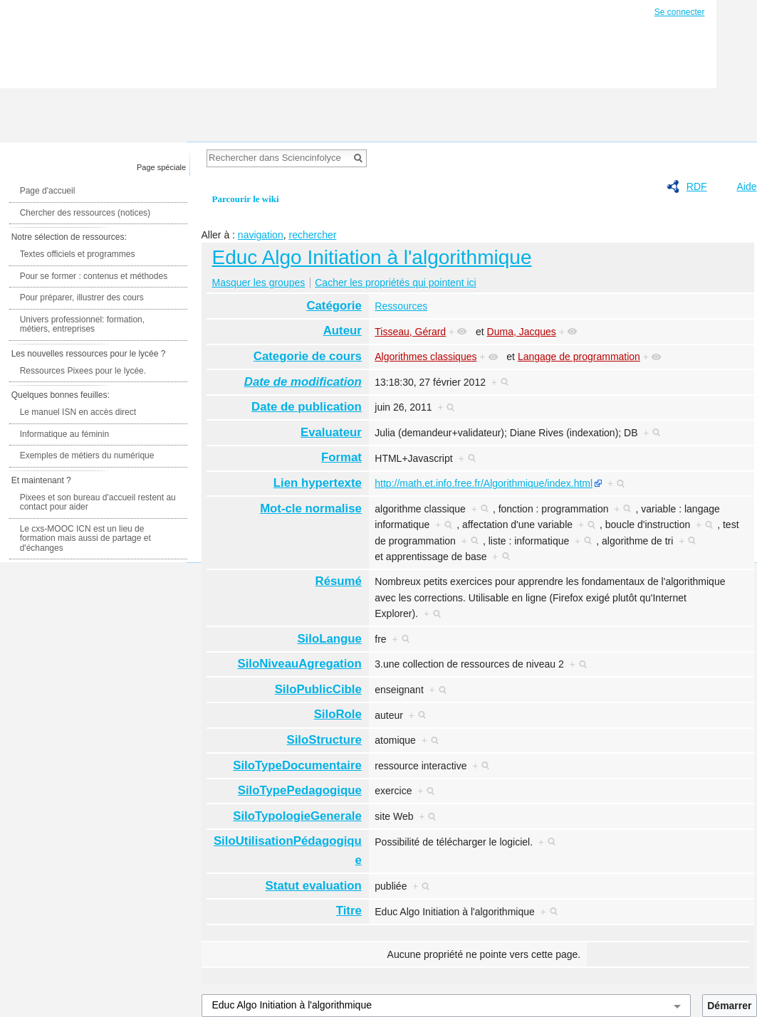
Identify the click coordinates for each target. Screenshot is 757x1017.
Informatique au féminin (64, 434)
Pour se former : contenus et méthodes (93, 276)
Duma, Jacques (521, 331)
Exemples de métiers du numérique (87, 455)
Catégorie (333, 305)
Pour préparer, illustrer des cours (82, 297)
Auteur (342, 330)
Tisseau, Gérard (410, 331)
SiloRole (338, 714)
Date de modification (303, 382)
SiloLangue (329, 638)
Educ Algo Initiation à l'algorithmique (372, 257)
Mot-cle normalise (311, 508)
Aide (746, 186)
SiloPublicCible (318, 689)
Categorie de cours (308, 356)
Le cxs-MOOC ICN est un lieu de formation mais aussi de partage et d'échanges (85, 538)
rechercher (312, 235)
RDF (696, 186)
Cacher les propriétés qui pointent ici (395, 282)
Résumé (338, 581)
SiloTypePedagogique (300, 790)
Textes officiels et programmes (77, 254)
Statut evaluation (314, 885)
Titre (349, 910)
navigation (260, 235)
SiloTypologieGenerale (297, 816)
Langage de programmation (579, 356)
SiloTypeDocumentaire (297, 765)
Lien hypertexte (317, 483)
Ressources (401, 306)
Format (341, 457)
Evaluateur (331, 432)
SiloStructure (323, 740)
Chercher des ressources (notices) (85, 213)
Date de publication (306, 406)
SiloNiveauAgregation (299, 663)
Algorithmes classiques (425, 356)
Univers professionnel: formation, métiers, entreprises (82, 324)
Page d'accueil (47, 191)
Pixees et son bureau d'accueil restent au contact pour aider (98, 502)
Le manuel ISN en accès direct (78, 412)
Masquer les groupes (259, 282)
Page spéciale (161, 167)
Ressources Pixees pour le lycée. (83, 371)
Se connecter (679, 12)
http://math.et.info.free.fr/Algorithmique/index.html (483, 483)
